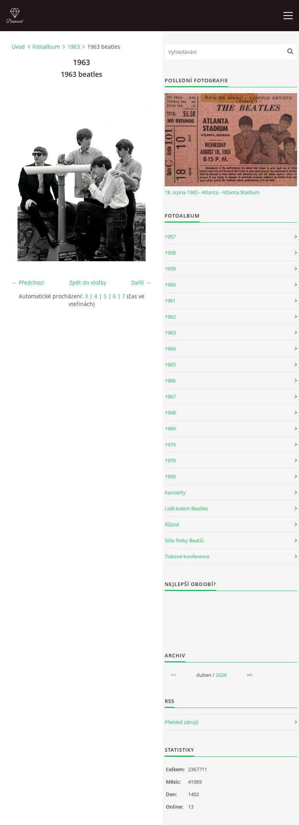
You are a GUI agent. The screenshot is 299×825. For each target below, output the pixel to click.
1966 (170, 380)
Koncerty (175, 492)
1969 (170, 428)
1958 (170, 252)
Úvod (18, 46)
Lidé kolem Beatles (186, 508)
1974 (170, 444)
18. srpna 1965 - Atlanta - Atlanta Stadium (212, 192)
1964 (170, 348)
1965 (170, 364)
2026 (221, 674)
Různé (172, 524)
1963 (73, 46)
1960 (170, 284)
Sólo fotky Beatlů (184, 540)
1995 (170, 476)
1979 (170, 460)
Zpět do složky (87, 282)
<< (173, 674)
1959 (170, 268)
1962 (170, 316)
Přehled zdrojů (182, 722)
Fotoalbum (46, 46)
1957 (170, 236)
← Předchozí (28, 282)
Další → (141, 282)
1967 (170, 396)
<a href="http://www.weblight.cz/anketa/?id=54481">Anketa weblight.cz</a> (231, 616)
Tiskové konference (187, 556)
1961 (170, 300)
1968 (170, 412)
